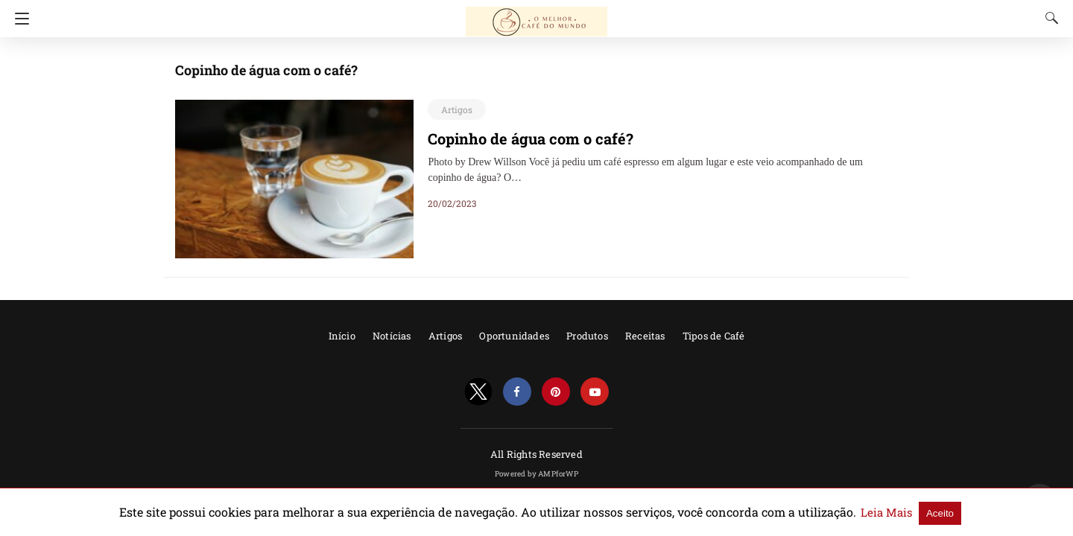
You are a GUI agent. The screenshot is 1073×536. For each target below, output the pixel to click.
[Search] (1048, 18)
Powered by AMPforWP (536, 474)
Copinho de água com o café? (520, 138)
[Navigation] (18, 18)
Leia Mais (833, 512)
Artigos (454, 109)
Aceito (882, 512)
